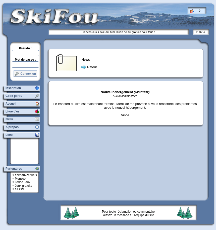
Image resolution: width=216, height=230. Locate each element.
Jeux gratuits (23, 185)
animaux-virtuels (26, 175)
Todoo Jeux (22, 182)
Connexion (25, 74)
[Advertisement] (26, 151)
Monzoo (20, 178)
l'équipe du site (144, 215)
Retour (92, 67)
